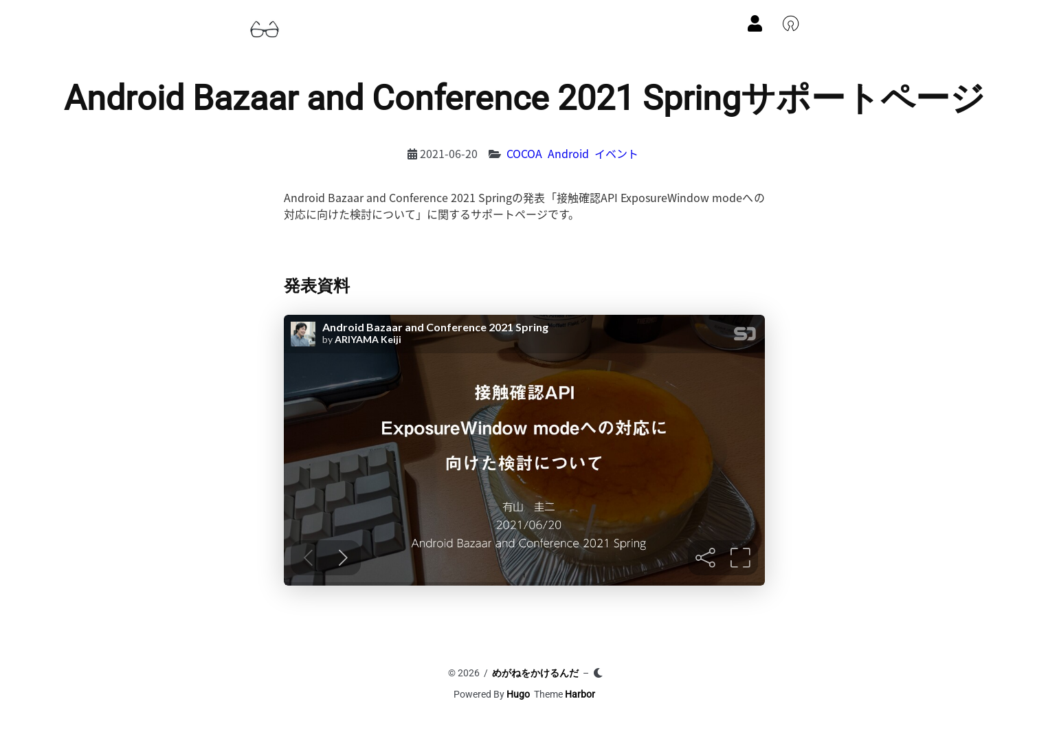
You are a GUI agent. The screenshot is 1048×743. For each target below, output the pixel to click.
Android (568, 153)
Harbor (580, 694)
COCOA (524, 153)
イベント (616, 153)
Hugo (518, 694)
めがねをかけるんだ (535, 672)
